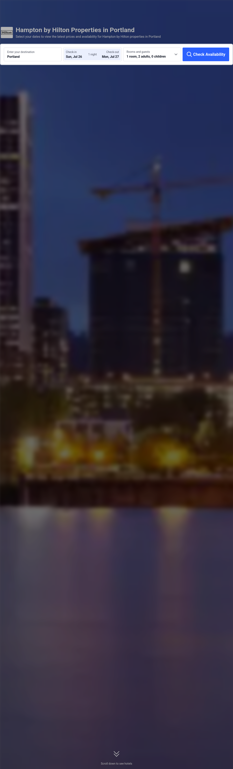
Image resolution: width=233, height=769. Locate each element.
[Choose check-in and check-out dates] (77, 54)
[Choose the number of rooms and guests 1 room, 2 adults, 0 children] (152, 54)
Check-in (71, 52)
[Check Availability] (206, 54)
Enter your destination (21, 52)
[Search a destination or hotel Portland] (33, 54)
